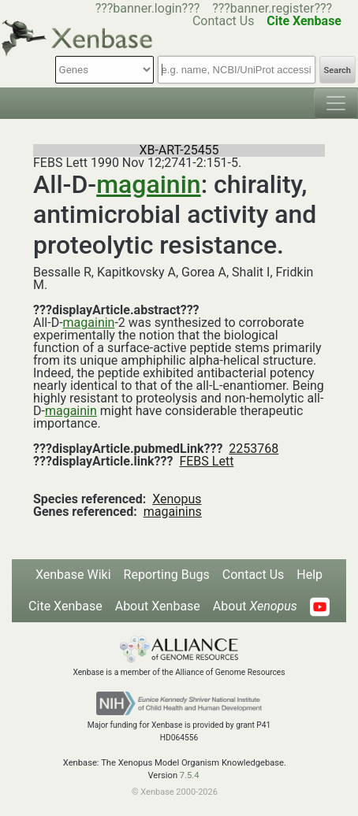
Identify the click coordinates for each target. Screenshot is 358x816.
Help (309, 574)
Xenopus (176, 498)
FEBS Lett (206, 461)
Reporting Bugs (167, 574)
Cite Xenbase (65, 606)
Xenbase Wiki (73, 574)
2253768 (253, 448)
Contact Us (253, 574)
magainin (148, 184)
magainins (173, 511)
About (255, 606)
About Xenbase (157, 606)
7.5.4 (190, 775)
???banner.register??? (272, 8)
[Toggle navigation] (336, 103)
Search (337, 70)
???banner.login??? (147, 8)
